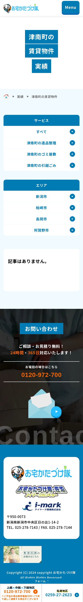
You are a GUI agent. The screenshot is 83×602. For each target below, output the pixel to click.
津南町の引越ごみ (41, 165)
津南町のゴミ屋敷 (41, 154)
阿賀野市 (41, 230)
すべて (41, 131)
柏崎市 (41, 207)
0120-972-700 (41, 375)
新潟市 (41, 196)
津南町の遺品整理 (41, 142)
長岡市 (41, 219)
